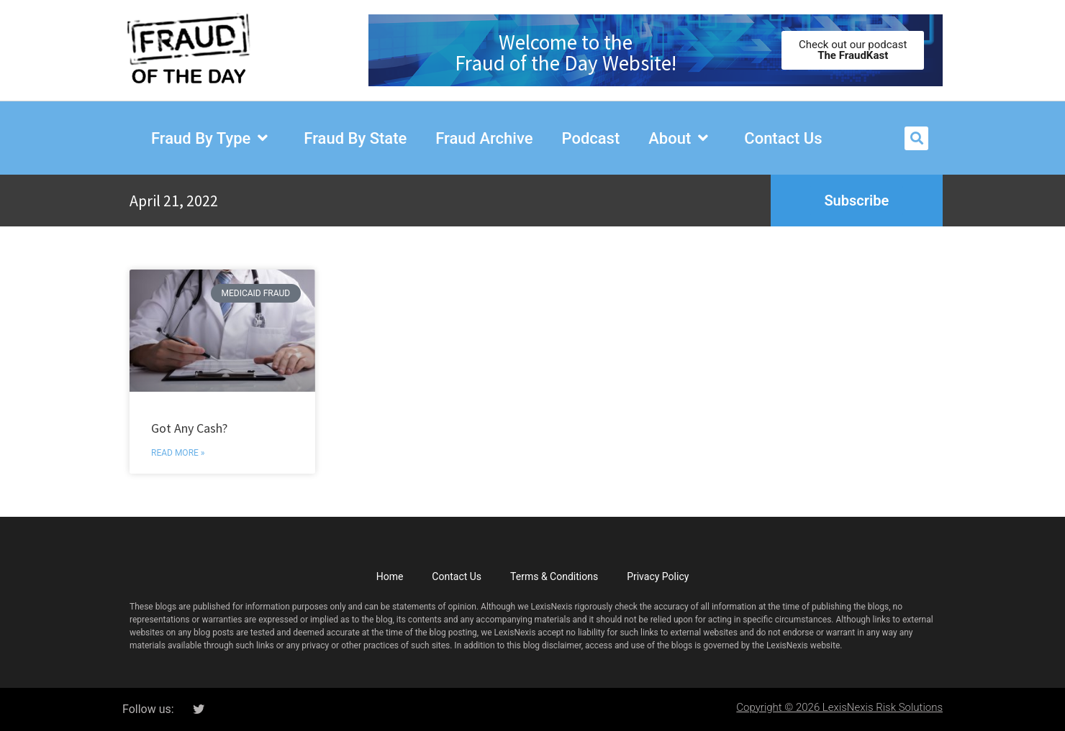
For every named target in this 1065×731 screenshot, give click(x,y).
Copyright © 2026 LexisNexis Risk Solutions (839, 707)
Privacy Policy (658, 576)
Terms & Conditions (554, 576)
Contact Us (456, 576)
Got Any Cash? (189, 428)
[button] (916, 138)
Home (390, 576)
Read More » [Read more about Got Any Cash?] (177, 453)
